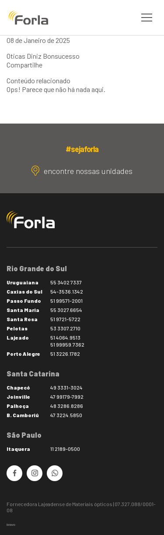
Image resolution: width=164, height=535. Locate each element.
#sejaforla (82, 149)
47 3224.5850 (66, 415)
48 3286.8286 (66, 406)
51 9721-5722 (65, 319)
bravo (11, 525)
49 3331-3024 (66, 387)
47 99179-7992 (67, 396)
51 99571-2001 (66, 301)
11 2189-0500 (65, 449)
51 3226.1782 (65, 354)
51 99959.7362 (67, 344)
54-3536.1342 (66, 291)
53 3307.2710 (65, 328)
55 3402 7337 (66, 282)
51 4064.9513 (65, 337)
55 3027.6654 (66, 310)
